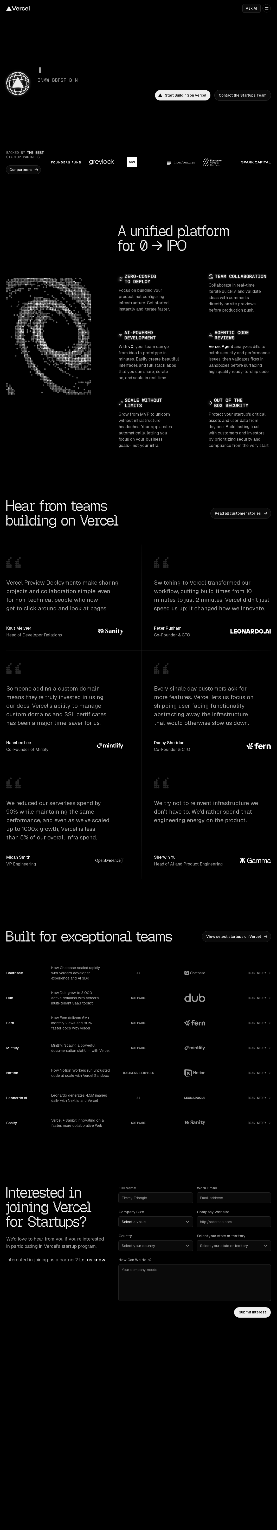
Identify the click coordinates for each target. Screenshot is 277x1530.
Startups (13, 1485)
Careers (79, 1524)
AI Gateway (153, 1423)
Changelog (82, 1470)
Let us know (92, 1260)
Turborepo (81, 1402)
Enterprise (14, 1470)
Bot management (220, 1409)
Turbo (145, 1485)
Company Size (131, 1212)
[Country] (155, 1246)
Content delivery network (161, 1394)
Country (125, 1236)
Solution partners (20, 1492)
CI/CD (145, 1409)
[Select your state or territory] (234, 1246)
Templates (14, 1394)
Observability (151, 1416)
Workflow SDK (222, 1463)
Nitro (143, 1478)
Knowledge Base (87, 1478)
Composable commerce (26, 1517)
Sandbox (217, 1423)
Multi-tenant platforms (24, 1524)
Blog (76, 1463)
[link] (182, 95)
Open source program (158, 1517)
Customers (15, 1463)
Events (145, 1524)
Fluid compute (151, 1402)
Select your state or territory (221, 1236)
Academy (80, 1485)
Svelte (145, 1470)
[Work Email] (234, 1198)
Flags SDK (215, 1470)
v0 (130, 346)
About (78, 1517)
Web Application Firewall (226, 1402)
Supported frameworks (25, 1402)
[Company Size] (155, 1222)
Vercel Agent (221, 346)
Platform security (220, 1394)
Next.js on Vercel (87, 1394)
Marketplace (16, 1409)
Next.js (145, 1456)
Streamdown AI (222, 1485)
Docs (77, 1456)
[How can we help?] (195, 1283)
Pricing (12, 1456)
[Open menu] (266, 8)
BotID (211, 1416)
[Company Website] (234, 1222)
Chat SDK (214, 1478)
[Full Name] (155, 1198)
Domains (13, 1416)
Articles (12, 1478)
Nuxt (143, 1463)
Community (82, 1492)
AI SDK (212, 1456)
